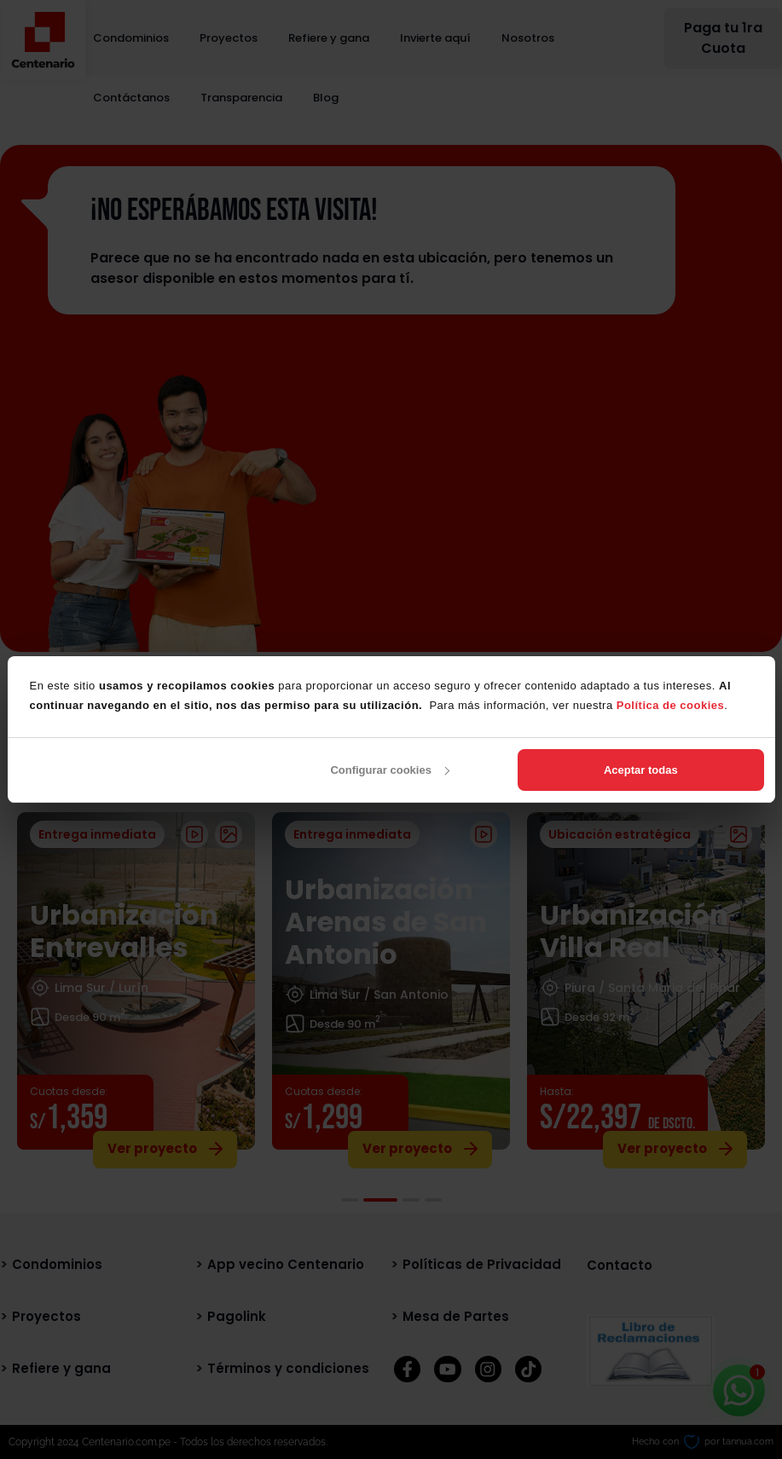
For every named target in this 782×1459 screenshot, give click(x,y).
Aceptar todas (641, 770)
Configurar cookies (389, 770)
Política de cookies (671, 705)
